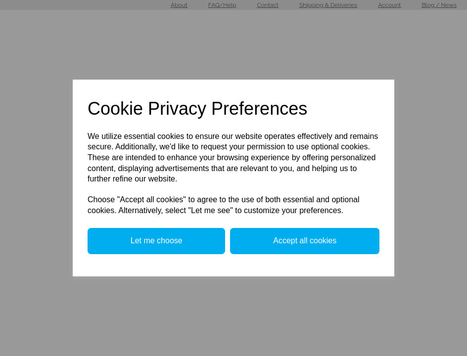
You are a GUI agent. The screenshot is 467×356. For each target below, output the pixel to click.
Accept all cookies (304, 240)
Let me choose (157, 240)
